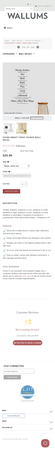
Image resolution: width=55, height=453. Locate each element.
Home (6, 41)
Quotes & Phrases (33, 41)
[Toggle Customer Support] (45, 443)
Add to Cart (11, 191)
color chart (26, 276)
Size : (6, 162)
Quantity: (6, 184)
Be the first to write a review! (27, 342)
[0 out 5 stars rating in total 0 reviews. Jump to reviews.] (14, 146)
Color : (7, 172)
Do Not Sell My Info (13, 416)
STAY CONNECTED (14, 366)
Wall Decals (17, 41)
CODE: (5, 151)
